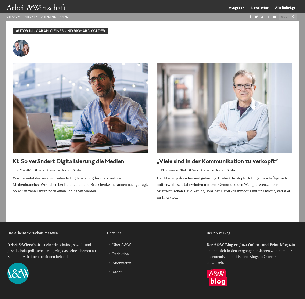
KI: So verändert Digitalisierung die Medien (68, 162)
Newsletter (260, 8)
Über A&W (13, 17)
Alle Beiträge (285, 8)
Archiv (64, 17)
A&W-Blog (223, 245)
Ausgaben (236, 8)
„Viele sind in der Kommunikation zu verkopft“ (217, 162)
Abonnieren (48, 17)
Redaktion (30, 17)
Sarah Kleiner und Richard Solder (59, 170)
